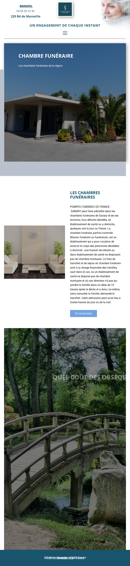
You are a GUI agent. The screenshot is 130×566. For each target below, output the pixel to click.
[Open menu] (65, 33)
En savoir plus (83, 313)
